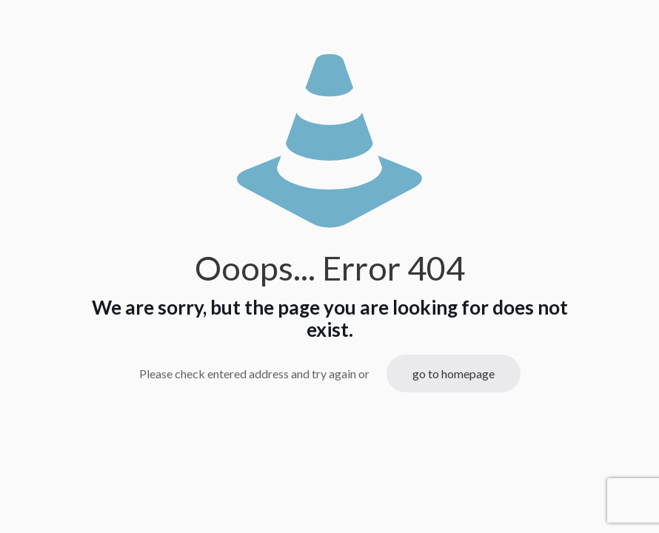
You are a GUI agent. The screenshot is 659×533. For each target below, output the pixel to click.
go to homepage (453, 373)
